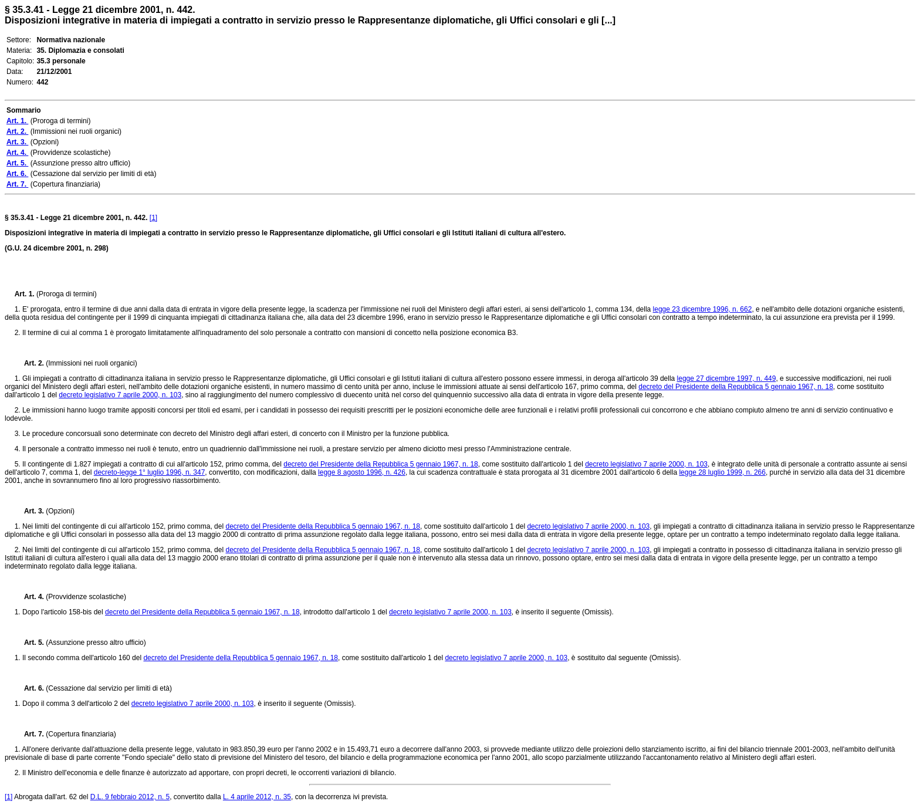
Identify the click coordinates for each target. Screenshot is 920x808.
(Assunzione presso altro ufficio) (96, 642)
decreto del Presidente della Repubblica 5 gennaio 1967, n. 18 (735, 387)
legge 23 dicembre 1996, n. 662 (702, 309)
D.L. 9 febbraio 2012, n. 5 (130, 797)
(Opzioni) (60, 511)
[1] (153, 218)
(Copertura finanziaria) (81, 734)
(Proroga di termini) (66, 294)
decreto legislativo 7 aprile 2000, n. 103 (120, 395)
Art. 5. (30, 642)
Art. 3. (30, 511)
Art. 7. (30, 734)
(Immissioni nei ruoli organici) (91, 363)
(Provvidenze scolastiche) (86, 597)
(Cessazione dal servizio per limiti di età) (109, 688)
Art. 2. (30, 363)
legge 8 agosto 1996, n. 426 (361, 472)
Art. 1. (25, 294)
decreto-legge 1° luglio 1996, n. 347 (149, 472)
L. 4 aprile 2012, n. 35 (257, 797)
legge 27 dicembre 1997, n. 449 (726, 378)
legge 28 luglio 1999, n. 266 (722, 472)
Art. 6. (30, 688)
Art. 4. (30, 597)
